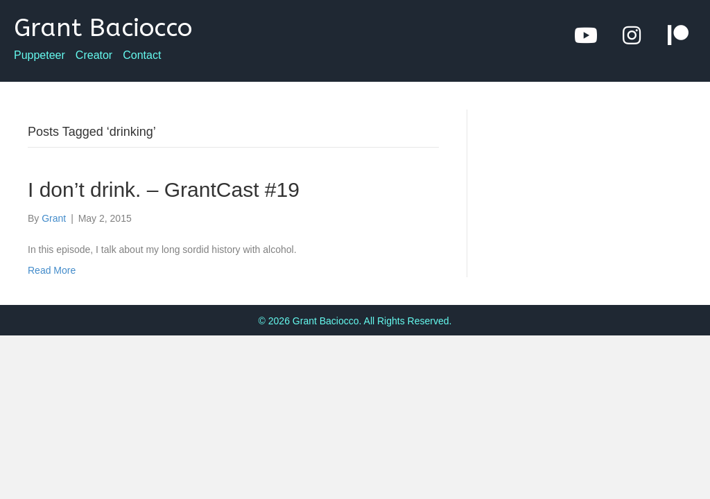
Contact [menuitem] (142, 55)
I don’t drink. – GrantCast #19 (164, 189)
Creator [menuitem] (94, 55)
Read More (52, 270)
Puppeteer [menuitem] (39, 55)
